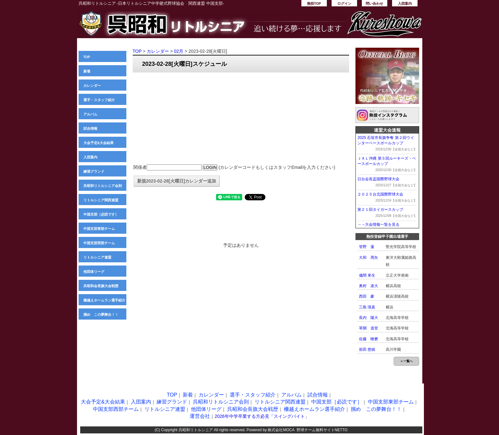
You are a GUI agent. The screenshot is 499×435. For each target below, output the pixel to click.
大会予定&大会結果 (98, 143)
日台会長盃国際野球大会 (378, 179)
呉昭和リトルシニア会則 (102, 186)
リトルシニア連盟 (97, 257)
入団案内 (405, 3)
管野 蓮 (366, 247)
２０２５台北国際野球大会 (380, 194)
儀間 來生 (367, 275)
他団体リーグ (93, 271)
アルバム (90, 114)
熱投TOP (314, 3)
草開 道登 (368, 328)
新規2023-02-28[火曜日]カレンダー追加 (176, 180)
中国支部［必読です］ (100, 214)
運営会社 (200, 416)
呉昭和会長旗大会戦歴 (100, 286)
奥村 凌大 (368, 286)
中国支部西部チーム (99, 243)
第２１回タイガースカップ (380, 209)
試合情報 (90, 128)
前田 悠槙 (367, 349)
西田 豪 (366, 296)
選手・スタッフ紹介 (99, 100)
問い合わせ (374, 3)
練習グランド (93, 171)
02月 (179, 51)
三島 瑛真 (367, 307)
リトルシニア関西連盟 (100, 200)
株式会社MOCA (281, 430)
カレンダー (92, 85)
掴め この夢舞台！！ (100, 314)
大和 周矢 (368, 257)
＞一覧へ (406, 361)
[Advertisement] (241, 118)
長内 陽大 (368, 317)
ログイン (344, 3)
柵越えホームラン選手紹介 (104, 300)
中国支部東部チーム (99, 229)
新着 (86, 71)
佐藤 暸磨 (368, 339)
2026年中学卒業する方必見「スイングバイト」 (261, 416)
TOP (86, 57)
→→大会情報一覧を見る (378, 224)
